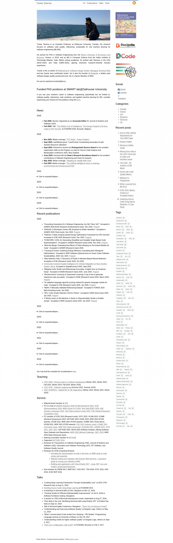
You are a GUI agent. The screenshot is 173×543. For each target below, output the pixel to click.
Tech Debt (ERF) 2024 (90, 408)
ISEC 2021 (53, 430)
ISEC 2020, (99, 432)
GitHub (123, 89)
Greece (123, 112)
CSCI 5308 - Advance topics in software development (65, 382)
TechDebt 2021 (87, 427)
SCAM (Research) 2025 (84, 406)
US (121, 122)
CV (84, 3)
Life (121, 114)
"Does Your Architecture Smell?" (94, 506)
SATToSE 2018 (58, 440)
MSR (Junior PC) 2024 (72, 408)
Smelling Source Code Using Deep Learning (61, 488)
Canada (123, 109)
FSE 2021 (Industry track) (86, 424)
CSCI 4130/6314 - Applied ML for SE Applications (63, 390)
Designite (94, 73)
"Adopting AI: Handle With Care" (78, 161)
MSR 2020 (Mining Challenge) (82, 432)
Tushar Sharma (44, 3)
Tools (107, 3)
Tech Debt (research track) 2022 (77, 411)
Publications (92, 3)
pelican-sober (74, 539)
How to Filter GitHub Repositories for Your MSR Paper (128, 135)
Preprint (96, 227)
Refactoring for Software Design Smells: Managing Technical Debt (84, 71)
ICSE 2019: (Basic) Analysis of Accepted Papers (127, 192)
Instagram (122, 98)
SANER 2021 (99, 427)
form (78, 100)
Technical (123, 120)
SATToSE (72, 438)
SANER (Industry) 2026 (65, 406)
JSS (66, 403)
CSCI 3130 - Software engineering (57, 387)
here (74, 371)
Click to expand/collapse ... (49, 177)
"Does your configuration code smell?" (59, 525)
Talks (101, 3)
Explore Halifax (126, 142)
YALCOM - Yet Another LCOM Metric (126, 165)
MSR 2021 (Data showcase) (69, 427)
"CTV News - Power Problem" (77, 139)
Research (123, 117)
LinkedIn (123, 93)
